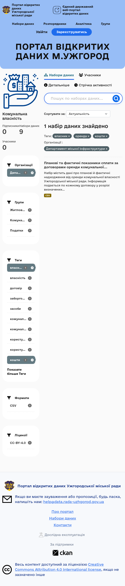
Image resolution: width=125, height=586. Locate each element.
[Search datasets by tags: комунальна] (21, 319)
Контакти (63, 525)
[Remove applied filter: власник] (69, 136)
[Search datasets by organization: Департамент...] (21, 173)
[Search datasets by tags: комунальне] (21, 329)
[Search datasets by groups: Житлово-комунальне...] (21, 210)
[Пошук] (116, 98)
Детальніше (57, 85)
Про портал (62, 511)
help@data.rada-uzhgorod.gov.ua (73, 502)
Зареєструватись (71, 32)
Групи (105, 23)
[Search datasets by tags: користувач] (21, 350)
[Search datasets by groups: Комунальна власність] (21, 220)
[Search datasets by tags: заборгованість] (21, 298)
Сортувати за (54, 113)
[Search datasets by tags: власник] (21, 268)
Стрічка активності (93, 85)
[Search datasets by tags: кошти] (21, 360)
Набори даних (23, 23)
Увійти (41, 32)
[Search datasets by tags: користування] (21, 339)
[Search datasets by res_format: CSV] (21, 406)
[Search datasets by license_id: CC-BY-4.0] (21, 443)
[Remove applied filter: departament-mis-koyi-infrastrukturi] (106, 149)
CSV (47, 195)
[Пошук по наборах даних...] (80, 98)
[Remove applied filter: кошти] (106, 136)
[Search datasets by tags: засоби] (21, 309)
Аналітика (84, 23)
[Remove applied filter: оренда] (88, 136)
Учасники (90, 75)
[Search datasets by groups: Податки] (21, 230)
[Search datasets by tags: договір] (21, 288)
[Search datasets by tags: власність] (21, 278)
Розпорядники (54, 23)
